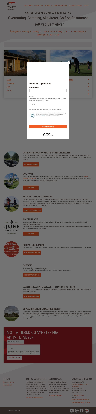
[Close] (68, 62)
